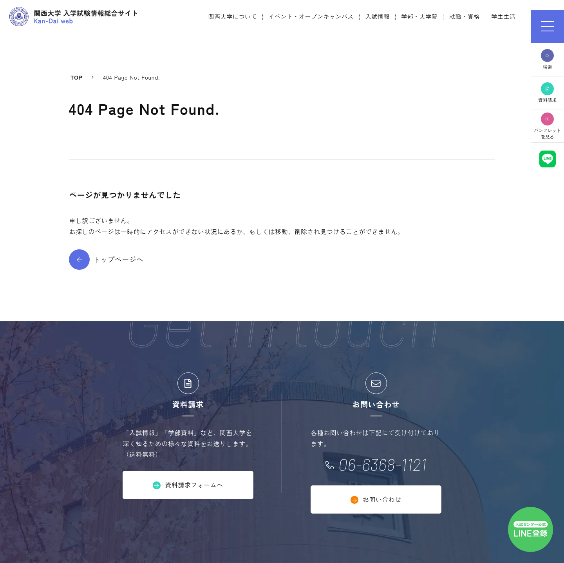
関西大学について (232, 16)
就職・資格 (464, 16)
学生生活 (503, 16)
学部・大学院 (419, 16)
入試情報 (377, 16)
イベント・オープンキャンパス (311, 16)
